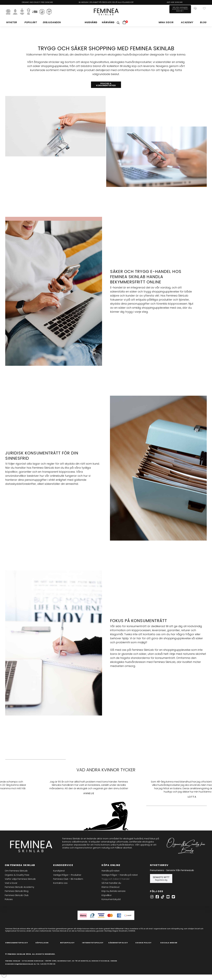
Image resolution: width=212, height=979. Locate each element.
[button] (204, 8)
